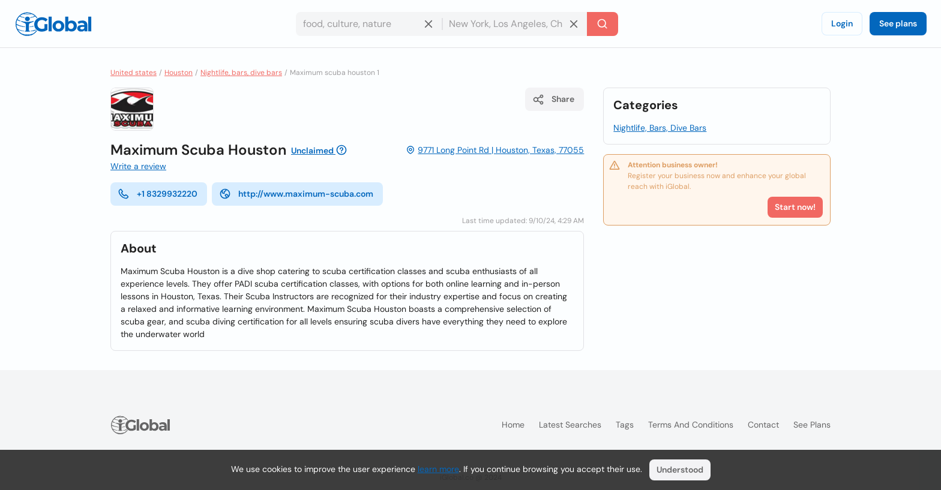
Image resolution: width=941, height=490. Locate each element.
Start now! (795, 207)
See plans (898, 23)
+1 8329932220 (157, 194)
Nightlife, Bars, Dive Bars (659, 127)
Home (513, 424)
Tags (625, 424)
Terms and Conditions (690, 424)
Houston (178, 72)
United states (133, 72)
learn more (438, 469)
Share (553, 100)
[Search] (602, 24)
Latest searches (570, 424)
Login (842, 23)
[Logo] (53, 24)
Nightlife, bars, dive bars (241, 72)
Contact (763, 424)
